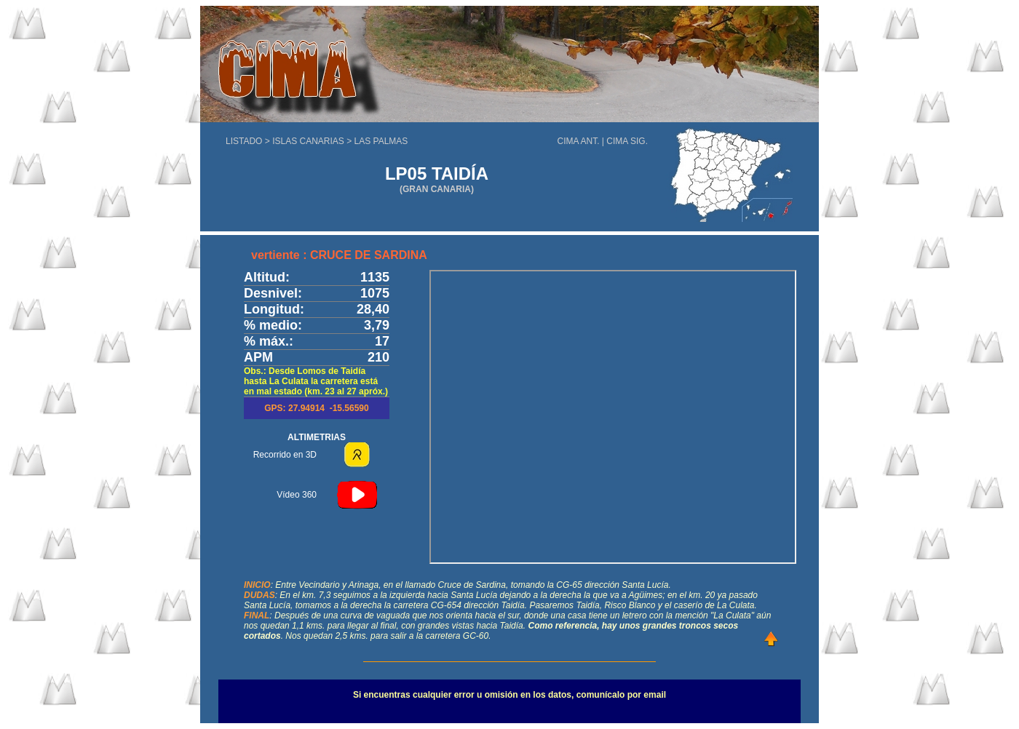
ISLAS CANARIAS (309, 141)
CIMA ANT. (579, 141)
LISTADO (244, 141)
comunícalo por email (621, 695)
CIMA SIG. (627, 141)
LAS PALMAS (381, 141)
